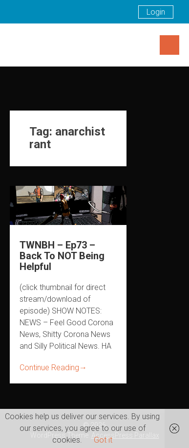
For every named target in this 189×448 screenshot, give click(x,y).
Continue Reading (53, 367)
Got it (103, 440)
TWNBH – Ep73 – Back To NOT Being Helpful (62, 255)
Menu (169, 45)
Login (156, 12)
